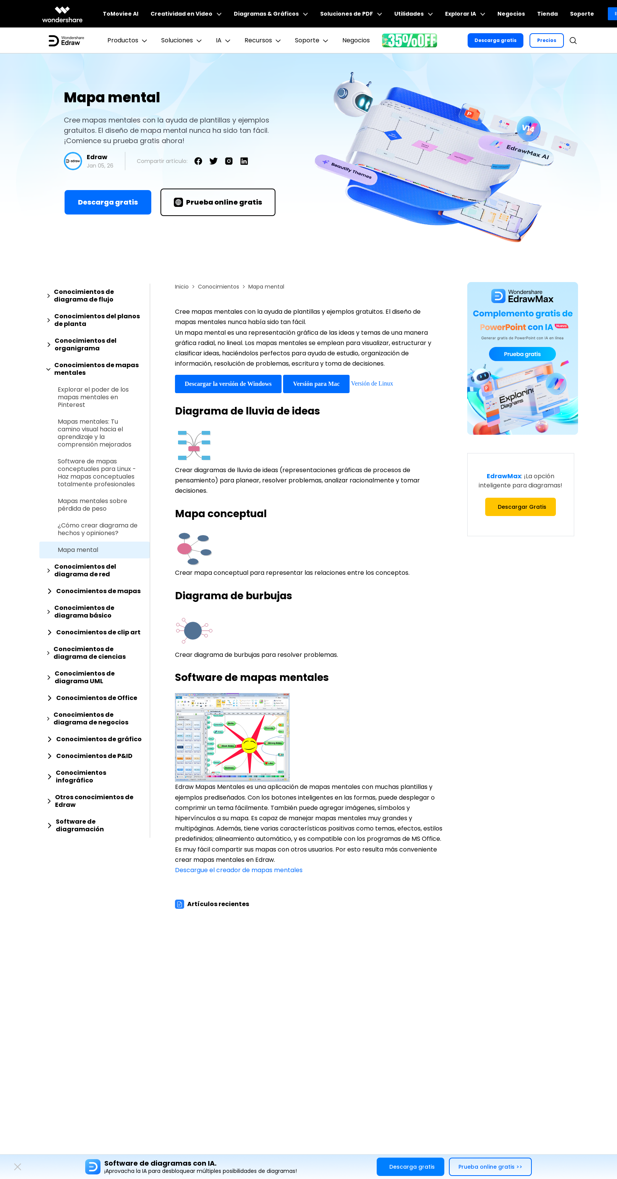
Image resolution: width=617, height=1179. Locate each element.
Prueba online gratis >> (490, 1167)
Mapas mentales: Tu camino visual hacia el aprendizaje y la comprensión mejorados (94, 433)
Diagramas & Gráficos (271, 14)
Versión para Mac (316, 384)
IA (224, 40)
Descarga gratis (495, 40)
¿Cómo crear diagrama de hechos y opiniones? (98, 529)
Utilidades (413, 14)
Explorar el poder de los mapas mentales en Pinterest (93, 397)
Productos (128, 40)
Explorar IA (465, 14)
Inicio (182, 286)
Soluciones (182, 40)
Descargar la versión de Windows (228, 384)
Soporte (582, 14)
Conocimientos (218, 286)
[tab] (94, 296)
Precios (546, 40)
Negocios (511, 14)
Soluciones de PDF (351, 14)
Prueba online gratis (218, 202)
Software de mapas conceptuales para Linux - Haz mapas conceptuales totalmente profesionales (97, 473)
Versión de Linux (372, 383)
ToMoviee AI (120, 14)
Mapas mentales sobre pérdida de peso (92, 505)
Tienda (547, 14)
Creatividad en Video (186, 14)
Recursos (264, 40)
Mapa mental (78, 550)
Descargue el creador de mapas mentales (239, 870)
